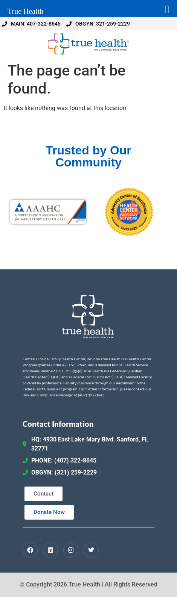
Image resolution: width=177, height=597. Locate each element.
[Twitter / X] (91, 550)
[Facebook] (30, 550)
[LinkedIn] (50, 550)
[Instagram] (70, 550)
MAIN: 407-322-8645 (31, 24)
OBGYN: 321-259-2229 (98, 24)
